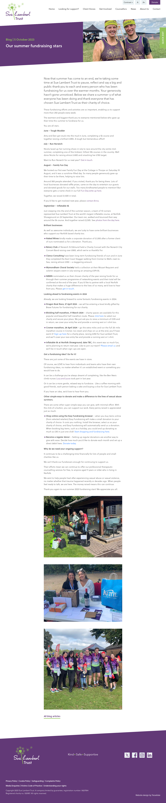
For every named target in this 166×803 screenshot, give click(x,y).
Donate (155, 2)
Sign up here (60, 333)
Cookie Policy (24, 780)
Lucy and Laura (63, 377)
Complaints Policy (52, 780)
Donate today (69, 442)
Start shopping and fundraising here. (92, 431)
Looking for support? (69, 8)
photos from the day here (108, 219)
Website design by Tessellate (148, 794)
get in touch (68, 288)
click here (99, 315)
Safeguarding (38, 780)
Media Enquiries (13, 785)
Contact (156, 8)
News (133, 8)
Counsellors (121, 8)
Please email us (108, 345)
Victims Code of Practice (31, 785)
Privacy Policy (11, 780)
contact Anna (92, 200)
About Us (144, 8)
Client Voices (89, 8)
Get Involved (105, 8)
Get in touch (87, 160)
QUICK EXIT (163, 37)
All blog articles (52, 715)
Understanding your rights (55, 785)
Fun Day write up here (91, 190)
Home (52, 8)
